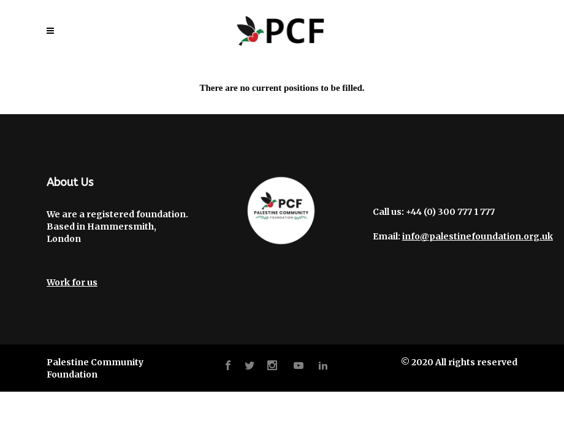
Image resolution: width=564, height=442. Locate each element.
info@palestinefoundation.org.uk (477, 236)
